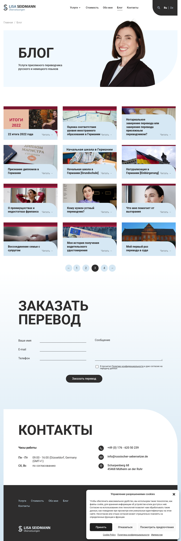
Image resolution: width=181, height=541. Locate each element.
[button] (174, 494)
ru (165, 7)
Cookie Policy (109, 535)
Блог (120, 7)
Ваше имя (24, 340)
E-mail (22, 349)
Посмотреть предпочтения (157, 527)
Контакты (132, 7)
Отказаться (125, 527)
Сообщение (102, 340)
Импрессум (157, 535)
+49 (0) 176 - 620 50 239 (123, 447)
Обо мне (108, 7)
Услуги (74, 7)
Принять (101, 527)
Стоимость (92, 7)
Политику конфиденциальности (128, 366)
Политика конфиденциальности (133, 535)
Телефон (24, 358)
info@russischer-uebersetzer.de (127, 456)
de (171, 7)
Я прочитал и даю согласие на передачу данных (131, 367)
